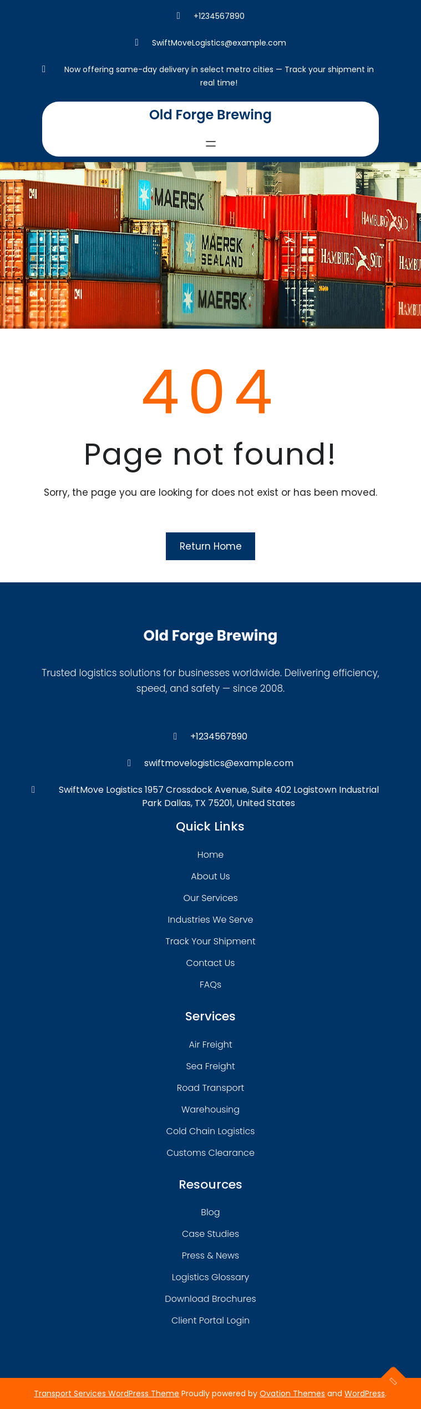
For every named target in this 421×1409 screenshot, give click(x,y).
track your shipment (210, 941)
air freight (210, 1044)
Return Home (211, 546)
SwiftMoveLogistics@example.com (219, 42)
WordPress (364, 1393)
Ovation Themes (292, 1393)
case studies (210, 1233)
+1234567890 (219, 16)
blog (210, 1212)
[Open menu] (211, 144)
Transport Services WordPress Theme (106, 1393)
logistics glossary (210, 1277)
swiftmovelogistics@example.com (218, 763)
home (210, 854)
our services (210, 898)
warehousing (210, 1109)
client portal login (210, 1320)
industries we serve (210, 919)
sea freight (210, 1066)
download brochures (210, 1298)
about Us (210, 876)
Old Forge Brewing (210, 114)
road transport (210, 1087)
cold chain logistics (210, 1131)
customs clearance (210, 1152)
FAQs (210, 984)
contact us (210, 963)
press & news (211, 1255)
